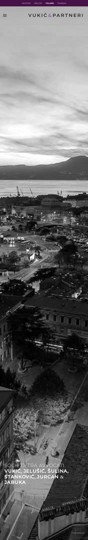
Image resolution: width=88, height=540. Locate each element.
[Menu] (5, 15)
